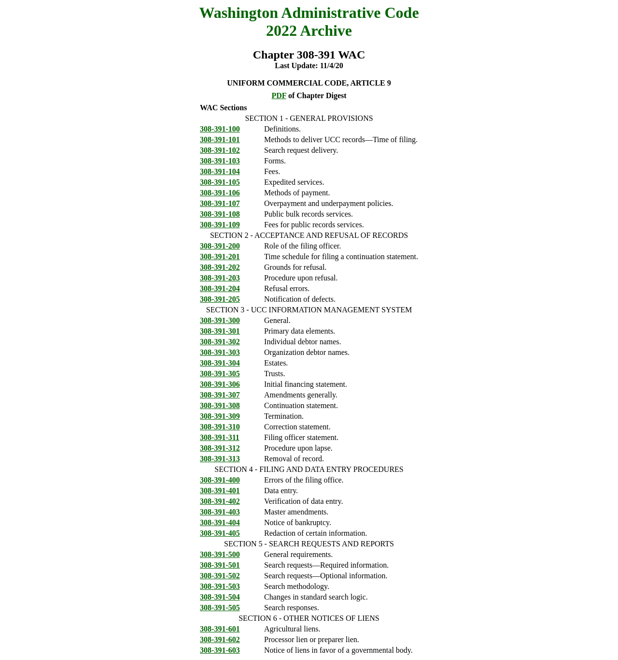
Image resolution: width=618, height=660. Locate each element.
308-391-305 (220, 373)
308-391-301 (220, 331)
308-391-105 (220, 182)
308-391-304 (220, 363)
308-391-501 (220, 565)
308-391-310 (220, 427)
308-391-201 (220, 256)
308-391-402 (220, 501)
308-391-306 (220, 384)
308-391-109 (220, 224)
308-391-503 (220, 586)
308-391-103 (220, 161)
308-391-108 (220, 214)
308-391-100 (220, 129)
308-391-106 (220, 193)
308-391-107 (220, 203)
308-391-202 (220, 267)
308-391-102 (220, 150)
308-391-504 (220, 597)
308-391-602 (220, 639)
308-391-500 (220, 554)
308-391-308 (220, 405)
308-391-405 (220, 533)
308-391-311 (219, 437)
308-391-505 (220, 607)
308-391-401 (220, 490)
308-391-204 (220, 288)
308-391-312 (220, 448)
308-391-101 (220, 139)
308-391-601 (220, 629)
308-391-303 (220, 352)
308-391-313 (220, 459)
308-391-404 (220, 522)
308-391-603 (220, 650)
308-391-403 (220, 512)
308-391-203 (220, 278)
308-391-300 (220, 320)
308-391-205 (220, 299)
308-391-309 (220, 416)
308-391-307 (220, 395)
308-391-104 (220, 171)
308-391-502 (220, 576)
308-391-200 (220, 246)
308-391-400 (220, 480)
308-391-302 (220, 341)
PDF (278, 95)
